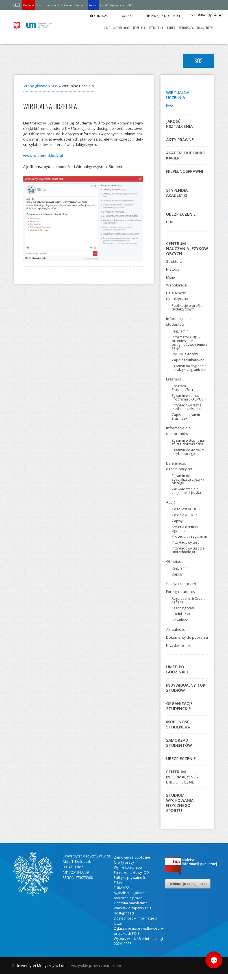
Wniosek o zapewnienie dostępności (132, 911)
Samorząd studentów (179, 742)
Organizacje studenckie (179, 706)
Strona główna (35, 85)
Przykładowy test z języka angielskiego (187, 407)
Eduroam (121, 882)
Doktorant (67, 4)
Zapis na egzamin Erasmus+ (186, 416)
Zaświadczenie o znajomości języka (186, 491)
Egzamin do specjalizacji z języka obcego (188, 479)
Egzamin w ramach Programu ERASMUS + (189, 397)
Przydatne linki (179, 645)
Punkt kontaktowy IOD (131, 872)
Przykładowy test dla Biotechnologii (188, 550)
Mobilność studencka (178, 724)
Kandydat (28, 4)
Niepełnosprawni (184, 171)
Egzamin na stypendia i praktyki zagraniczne (189, 368)
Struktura (174, 261)
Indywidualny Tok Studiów (185, 687)
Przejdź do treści (163, 16)
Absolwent (53, 4)
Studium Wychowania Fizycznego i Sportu (180, 803)
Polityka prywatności (130, 877)
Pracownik (81, 4)
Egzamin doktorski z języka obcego (188, 452)
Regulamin (180, 331)
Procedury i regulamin (189, 536)
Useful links (181, 614)
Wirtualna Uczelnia (177, 95)
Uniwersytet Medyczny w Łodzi (42, 965)
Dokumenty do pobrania (187, 637)
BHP (169, 221)
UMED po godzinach (178, 669)
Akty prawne (180, 139)
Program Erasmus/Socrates (186, 388)
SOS (54, 85)
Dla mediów (205, 28)
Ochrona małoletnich (130, 903)
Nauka (171, 28)
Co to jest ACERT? (185, 509)
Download (180, 620)
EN (16, 4)
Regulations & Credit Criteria (188, 600)
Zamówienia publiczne (132, 857)
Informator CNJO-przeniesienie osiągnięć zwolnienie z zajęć (189, 343)
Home (106, 28)
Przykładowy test (185, 542)
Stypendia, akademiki (177, 192)
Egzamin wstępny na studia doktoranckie (188, 442)
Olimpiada (175, 561)
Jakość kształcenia (179, 124)
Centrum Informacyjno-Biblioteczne (182, 777)
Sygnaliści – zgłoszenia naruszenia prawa (131, 895)
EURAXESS (121, 887)
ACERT (171, 502)
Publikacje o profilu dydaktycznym (187, 307)
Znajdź (104, 4)
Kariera (93, 4)
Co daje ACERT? (184, 515)
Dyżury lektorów (185, 354)
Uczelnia (139, 28)
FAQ (169, 105)
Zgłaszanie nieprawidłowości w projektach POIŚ (139, 931)
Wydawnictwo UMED (121, 4)
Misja (170, 277)
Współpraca (186, 28)
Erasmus (173, 379)
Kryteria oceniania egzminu (186, 528)
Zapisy (177, 520)
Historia (172, 269)
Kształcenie (156, 28)
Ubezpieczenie (181, 214)
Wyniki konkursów (128, 867)
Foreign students (180, 591)
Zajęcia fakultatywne (188, 360)
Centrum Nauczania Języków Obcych (187, 248)
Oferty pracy (124, 862)
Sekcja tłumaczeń (181, 583)
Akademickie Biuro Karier (185, 155)
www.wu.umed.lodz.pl (43, 155)
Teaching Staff (183, 608)
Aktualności (121, 28)
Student (40, 4)
